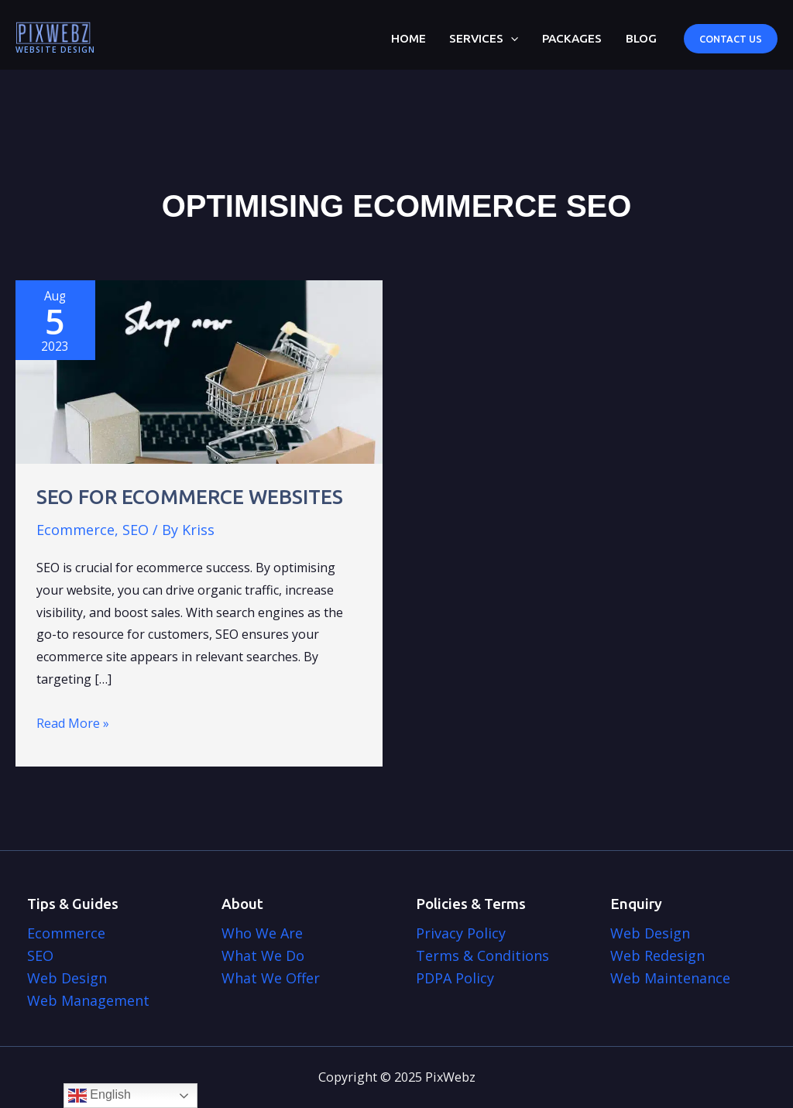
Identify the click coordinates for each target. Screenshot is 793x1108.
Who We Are (262, 933)
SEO (135, 529)
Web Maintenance (670, 978)
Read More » (72, 723)
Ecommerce (75, 529)
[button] (731, 38)
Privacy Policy (461, 933)
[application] (510, 38)
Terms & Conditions (482, 955)
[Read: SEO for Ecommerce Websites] (199, 371)
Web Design (67, 978)
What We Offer (270, 978)
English (99, 1095)
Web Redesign (657, 955)
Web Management (88, 1000)
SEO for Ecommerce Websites (189, 496)
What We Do (262, 955)
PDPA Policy (455, 978)
